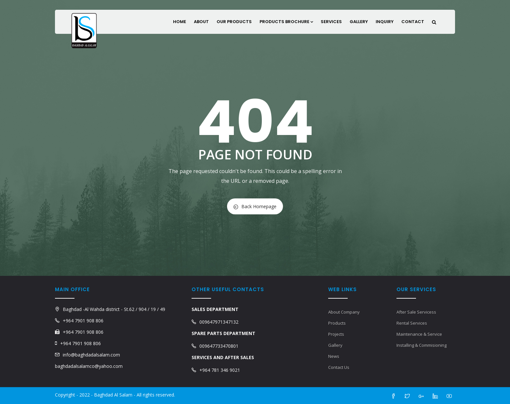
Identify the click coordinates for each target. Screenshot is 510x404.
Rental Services (411, 323)
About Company (344, 312)
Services (331, 22)
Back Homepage (255, 206)
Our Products (234, 22)
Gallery (359, 22)
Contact (412, 22)
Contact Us (338, 367)
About (201, 22)
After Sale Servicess (416, 312)
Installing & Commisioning (421, 345)
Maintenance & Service (419, 334)
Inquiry (385, 22)
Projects (336, 334)
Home (179, 22)
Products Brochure (286, 22)
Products (337, 323)
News (333, 356)
